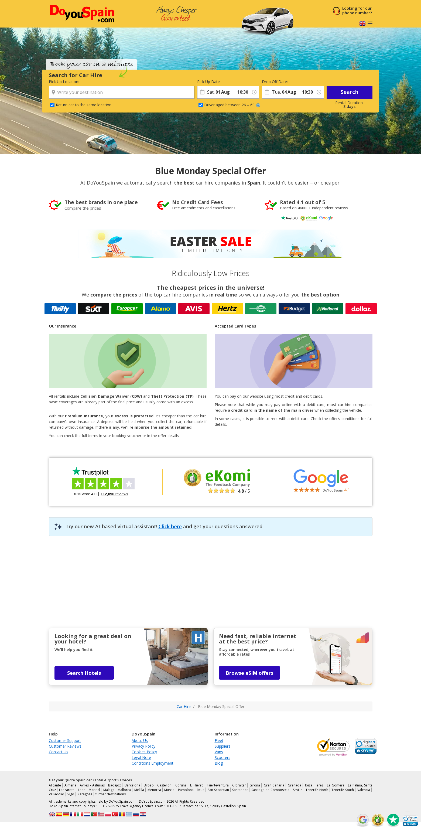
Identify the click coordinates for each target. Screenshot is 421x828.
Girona (254, 785)
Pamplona (186, 790)
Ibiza (308, 785)
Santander (240, 790)
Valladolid (56, 794)
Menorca (154, 790)
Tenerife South (342, 790)
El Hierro (197, 785)
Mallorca (124, 790)
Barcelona (132, 785)
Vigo (70, 794)
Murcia (169, 790)
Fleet (219, 740)
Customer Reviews (65, 746)
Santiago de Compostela (270, 790)
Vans (219, 751)
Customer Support (65, 740)
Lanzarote (66, 790)
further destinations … (112, 794)
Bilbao (149, 785)
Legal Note (141, 757)
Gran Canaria (274, 785)
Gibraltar (239, 785)
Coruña (181, 785)
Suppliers (222, 746)
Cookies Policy (144, 751)
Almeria (70, 785)
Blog (219, 763)
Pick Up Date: (209, 81)
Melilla (139, 790)
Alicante (55, 785)
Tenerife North (317, 790)
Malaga (108, 790)
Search (349, 92)
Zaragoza (84, 794)
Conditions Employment (152, 763)
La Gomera (335, 785)
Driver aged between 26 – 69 (232, 104)
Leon (81, 790)
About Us (140, 740)
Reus (200, 790)
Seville (297, 790)
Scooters (222, 757)
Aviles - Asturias (92, 785)
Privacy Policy (143, 746)
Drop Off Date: (275, 81)
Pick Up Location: (64, 81)
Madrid (94, 790)
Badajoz (114, 785)
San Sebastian (218, 790)
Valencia (363, 790)
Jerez (319, 785)
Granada (294, 785)
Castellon (164, 785)
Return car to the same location (83, 104)
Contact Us (58, 751)
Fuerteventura (218, 785)
